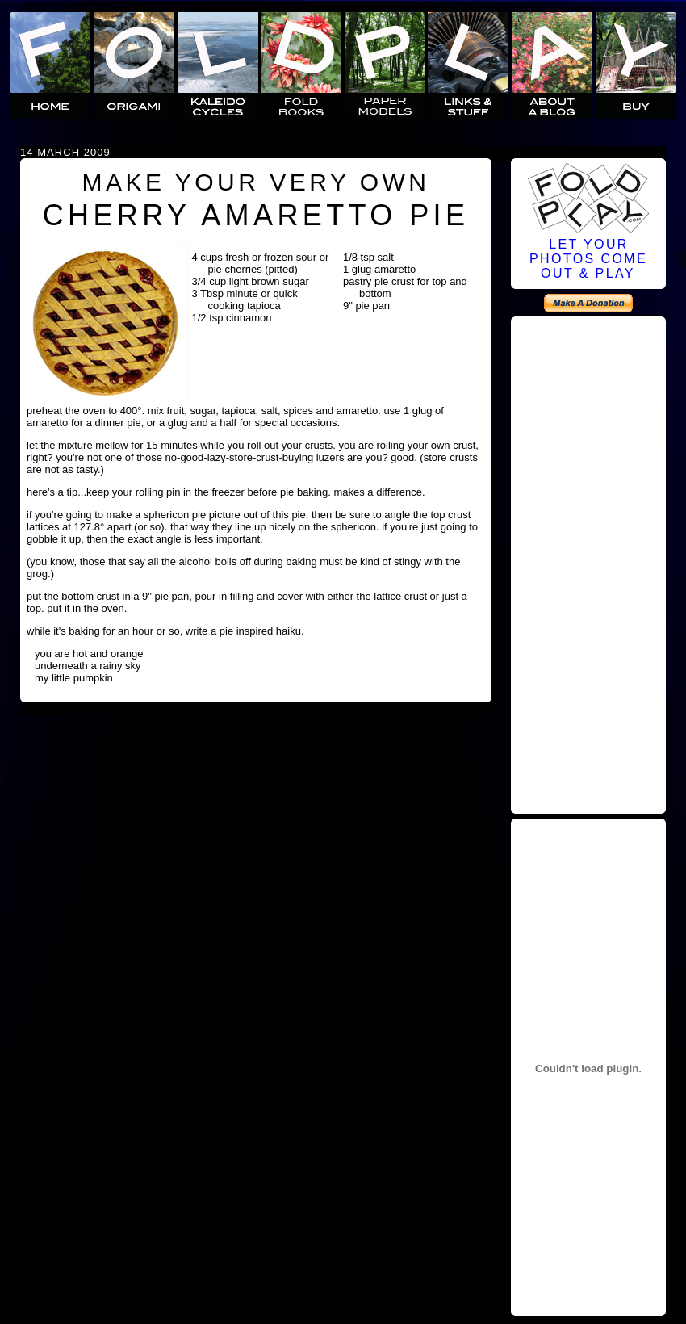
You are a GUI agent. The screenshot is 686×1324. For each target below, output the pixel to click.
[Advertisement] (588, 566)
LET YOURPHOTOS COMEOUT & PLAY (588, 258)
